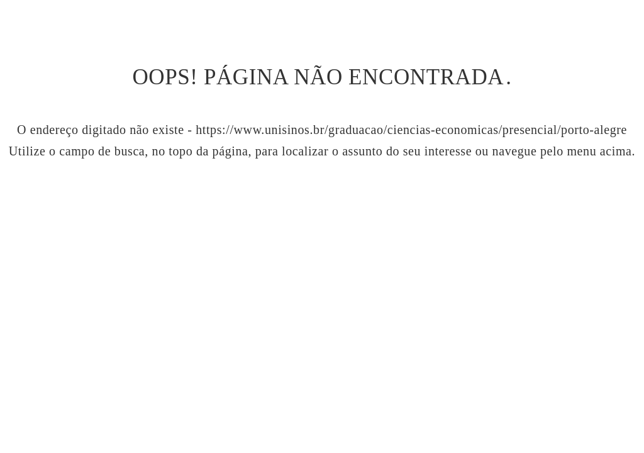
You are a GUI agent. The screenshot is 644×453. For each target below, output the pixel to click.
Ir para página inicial (322, 205)
